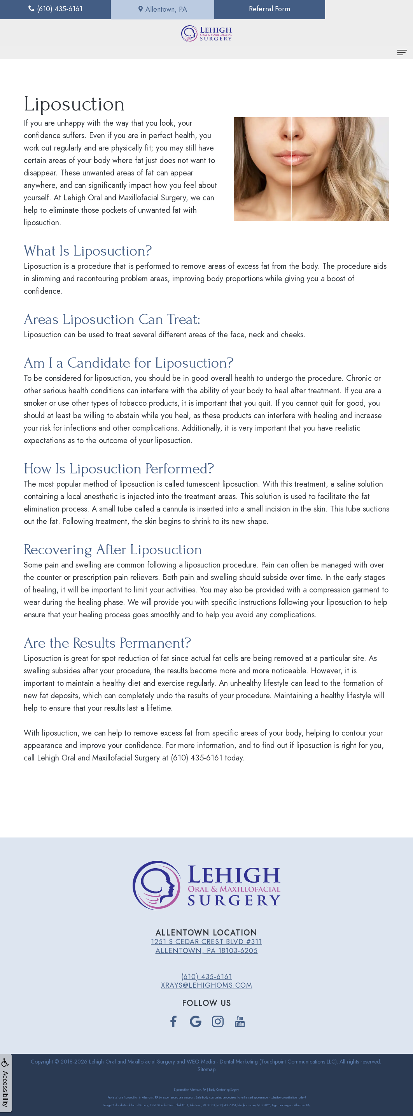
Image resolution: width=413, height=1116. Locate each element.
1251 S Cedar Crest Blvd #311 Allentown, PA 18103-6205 (206, 946)
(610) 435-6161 (206, 977)
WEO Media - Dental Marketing (222, 1061)
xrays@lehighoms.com (206, 985)
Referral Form (258, 9)
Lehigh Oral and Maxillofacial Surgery (132, 1061)
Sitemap (206, 1069)
